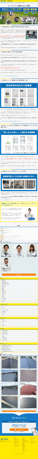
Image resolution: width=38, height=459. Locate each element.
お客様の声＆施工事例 (5, 335)
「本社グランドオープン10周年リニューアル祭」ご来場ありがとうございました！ (19, 237)
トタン (3, 316)
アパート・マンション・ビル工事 (25, 450)
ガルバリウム (32, 443)
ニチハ (3, 325)
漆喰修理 (3, 289)
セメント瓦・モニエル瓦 (33, 441)
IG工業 (3, 321)
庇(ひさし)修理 (4, 295)
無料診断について (4, 281)
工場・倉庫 (3, 302)
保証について (15, 441)
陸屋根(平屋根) (4, 313)
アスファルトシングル (5, 310)
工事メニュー (23, 438)
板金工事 (3, 298)
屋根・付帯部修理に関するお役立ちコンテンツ (8, 352)
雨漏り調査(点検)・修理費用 (5, 285)
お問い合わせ (19, 276)
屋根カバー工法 (4, 286)
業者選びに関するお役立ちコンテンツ (6, 348)
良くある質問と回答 (4, 340)
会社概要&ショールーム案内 (4, 338)
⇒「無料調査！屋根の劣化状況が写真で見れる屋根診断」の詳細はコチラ (11, 121)
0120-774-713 (19, 427)
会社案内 (15, 438)
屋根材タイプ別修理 (4, 305)
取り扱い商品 (3, 319)
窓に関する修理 (4, 299)
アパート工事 (3, 301)
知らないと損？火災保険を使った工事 (5, 283)
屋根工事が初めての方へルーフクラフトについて (5, 332)
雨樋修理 (23, 444)
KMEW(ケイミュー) (4, 322)
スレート (3, 307)
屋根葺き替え (3, 288)
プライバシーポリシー (16, 446)
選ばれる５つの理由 (16, 440)
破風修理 (23, 446)
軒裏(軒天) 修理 (4, 292)
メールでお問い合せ (19, 431)
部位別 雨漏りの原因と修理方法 (6, 351)
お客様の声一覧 (19, 412)
